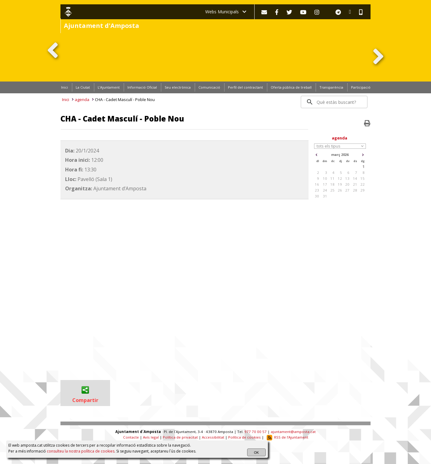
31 (325, 196)
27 (347, 190)
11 (332, 178)
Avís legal (151, 437)
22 (362, 184)
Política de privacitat (180, 437)
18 (332, 184)
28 (355, 190)
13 (347, 178)
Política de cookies (244, 437)
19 (340, 184)
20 (347, 184)
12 (340, 178)
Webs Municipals (225, 11)
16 (317, 184)
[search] (334, 102)
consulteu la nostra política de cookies (80, 451)
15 (362, 178)
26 (340, 190)
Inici (65, 99)
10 (325, 178)
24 (325, 190)
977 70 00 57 (255, 431)
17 (325, 184)
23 (317, 190)
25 (332, 190)
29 (362, 190)
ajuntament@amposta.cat (293, 431)
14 (355, 178)
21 (355, 184)
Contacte (131, 437)
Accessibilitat (213, 437)
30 (317, 196)
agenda (82, 99)
